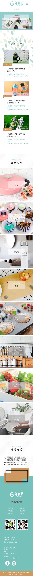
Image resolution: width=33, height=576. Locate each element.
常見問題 (23, 511)
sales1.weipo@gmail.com (12, 558)
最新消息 (10, 511)
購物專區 (10, 513)
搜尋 (16, 9)
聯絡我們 (23, 513)
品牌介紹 (10, 508)
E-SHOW (19, 574)
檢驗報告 (23, 508)
